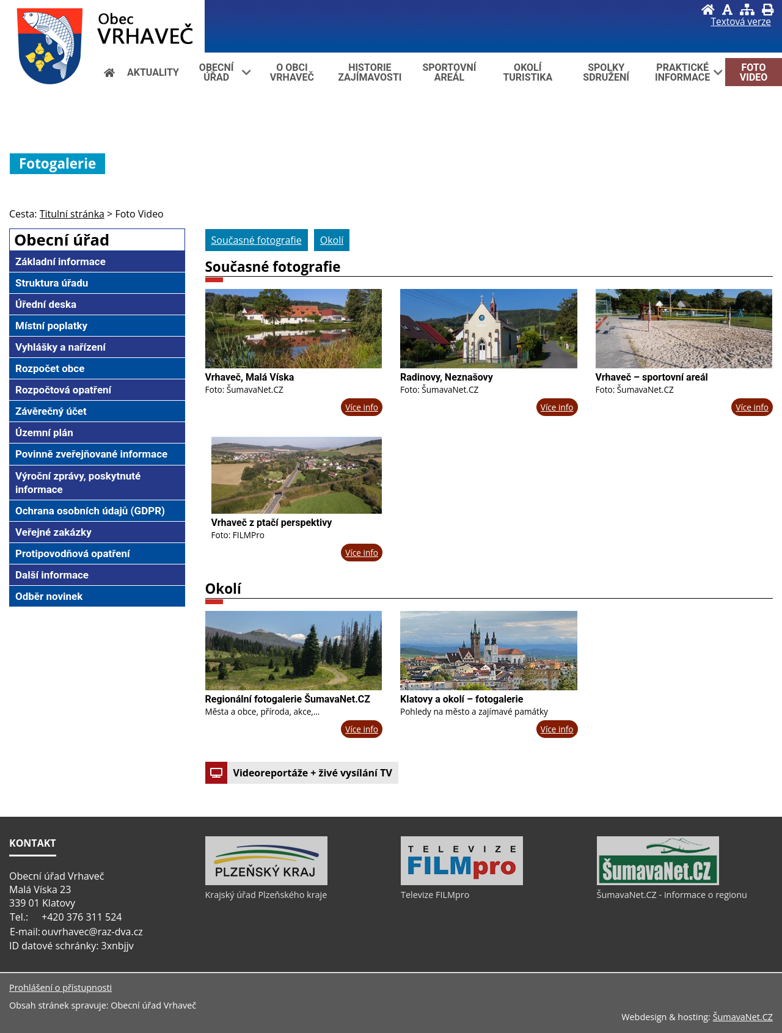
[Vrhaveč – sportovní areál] (684, 328)
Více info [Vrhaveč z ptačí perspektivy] (361, 552)
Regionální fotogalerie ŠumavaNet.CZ (288, 699)
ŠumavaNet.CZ (743, 1017)
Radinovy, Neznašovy (446, 377)
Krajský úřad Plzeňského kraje (266, 894)
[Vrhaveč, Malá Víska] (293, 328)
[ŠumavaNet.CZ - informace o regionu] (658, 882)
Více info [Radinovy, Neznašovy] (557, 407)
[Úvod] (708, 9)
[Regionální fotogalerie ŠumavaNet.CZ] (293, 650)
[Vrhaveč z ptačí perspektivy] (296, 475)
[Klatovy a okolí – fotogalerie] (488, 650)
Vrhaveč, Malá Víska (249, 377)
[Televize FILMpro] (462, 882)
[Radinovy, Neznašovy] (488, 328)
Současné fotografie (273, 266)
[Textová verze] (741, 22)
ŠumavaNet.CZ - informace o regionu (672, 894)
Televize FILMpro (435, 894)
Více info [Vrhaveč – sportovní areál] (752, 407)
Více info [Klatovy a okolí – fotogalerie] (557, 729)
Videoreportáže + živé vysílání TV (298, 772)
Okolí (223, 588)
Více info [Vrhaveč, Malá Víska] (361, 407)
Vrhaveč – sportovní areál (652, 377)
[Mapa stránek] (747, 9)
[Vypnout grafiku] (727, 9)
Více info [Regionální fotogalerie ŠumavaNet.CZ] (361, 729)
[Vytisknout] (767, 9)
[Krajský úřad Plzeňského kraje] (266, 882)
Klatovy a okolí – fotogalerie (461, 699)
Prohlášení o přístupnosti (60, 987)
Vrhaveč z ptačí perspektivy (271, 522)
